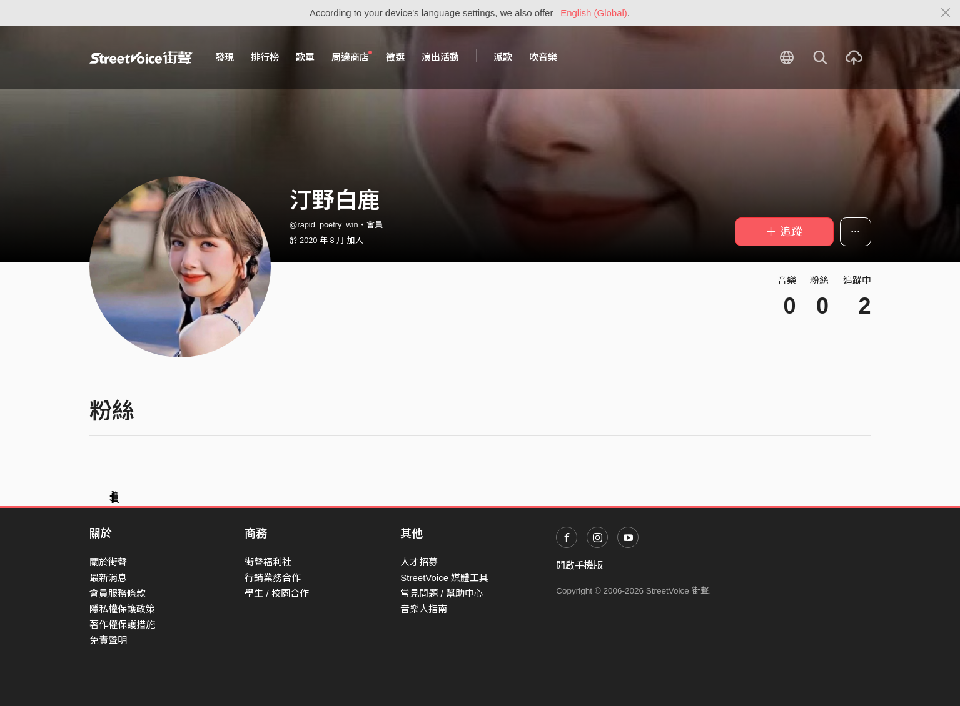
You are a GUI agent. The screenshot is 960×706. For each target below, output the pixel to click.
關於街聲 (108, 562)
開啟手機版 (579, 565)
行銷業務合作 (273, 577)
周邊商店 (352, 57)
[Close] (946, 13)
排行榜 (265, 57)
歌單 (305, 57)
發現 (224, 57)
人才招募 (419, 562)
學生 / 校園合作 (277, 593)
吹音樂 (543, 57)
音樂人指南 (423, 609)
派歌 (502, 57)
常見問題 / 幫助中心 (441, 593)
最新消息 (108, 577)
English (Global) (593, 12)
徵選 (395, 57)
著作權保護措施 (122, 624)
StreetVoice (141, 57)
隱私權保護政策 (122, 609)
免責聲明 (108, 640)
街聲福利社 (268, 562)
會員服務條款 (117, 593)
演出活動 (440, 57)
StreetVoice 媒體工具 (444, 577)
